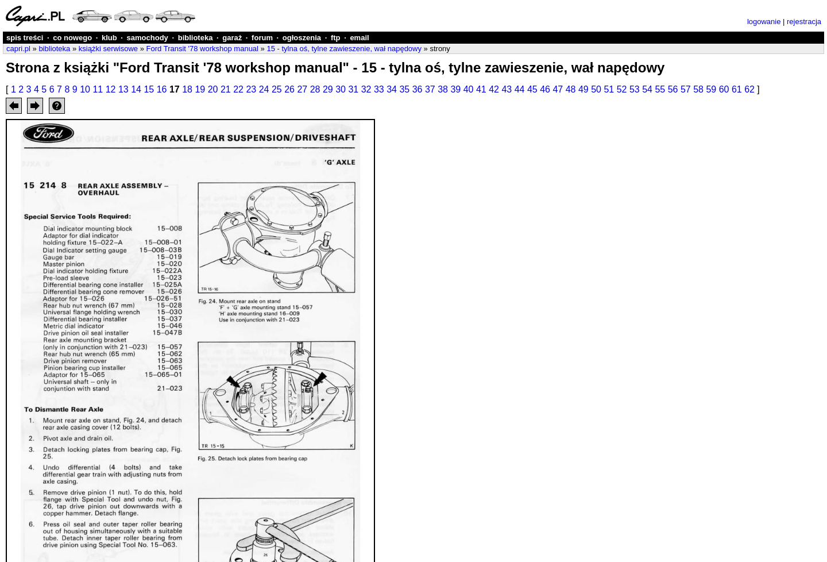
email (359, 37)
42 (494, 89)
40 (468, 89)
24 (264, 89)
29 (328, 89)
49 (583, 89)
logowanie (764, 21)
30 (340, 89)
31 (353, 89)
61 (737, 89)
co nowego (72, 37)
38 (443, 89)
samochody (147, 37)
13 (123, 89)
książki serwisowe (108, 48)
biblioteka (195, 37)
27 (302, 89)
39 (455, 89)
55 (660, 89)
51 (609, 89)
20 (213, 89)
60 (724, 89)
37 (430, 89)
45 (532, 89)
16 (162, 89)
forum (262, 37)
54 (647, 89)
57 (686, 89)
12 (111, 89)
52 (622, 89)
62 (749, 89)
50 (596, 89)
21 (226, 89)
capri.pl (18, 48)
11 (97, 89)
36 (417, 89)
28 (315, 89)
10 (85, 89)
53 (634, 89)
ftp (336, 37)
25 (277, 89)
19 (200, 89)
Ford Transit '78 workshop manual (202, 48)
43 (506, 89)
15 (149, 89)
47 (557, 89)
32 (366, 89)
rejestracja (804, 21)
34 (392, 89)
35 (404, 89)
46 (545, 89)
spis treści (24, 37)
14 (136, 89)
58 (698, 89)
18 (187, 89)
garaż (232, 37)
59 (711, 89)
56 (673, 89)
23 (251, 89)
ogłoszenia (302, 37)
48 (571, 89)
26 (289, 89)
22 (238, 89)
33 (379, 89)
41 (481, 89)
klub (109, 37)
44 (520, 89)
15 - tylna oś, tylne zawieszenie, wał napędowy (344, 48)
